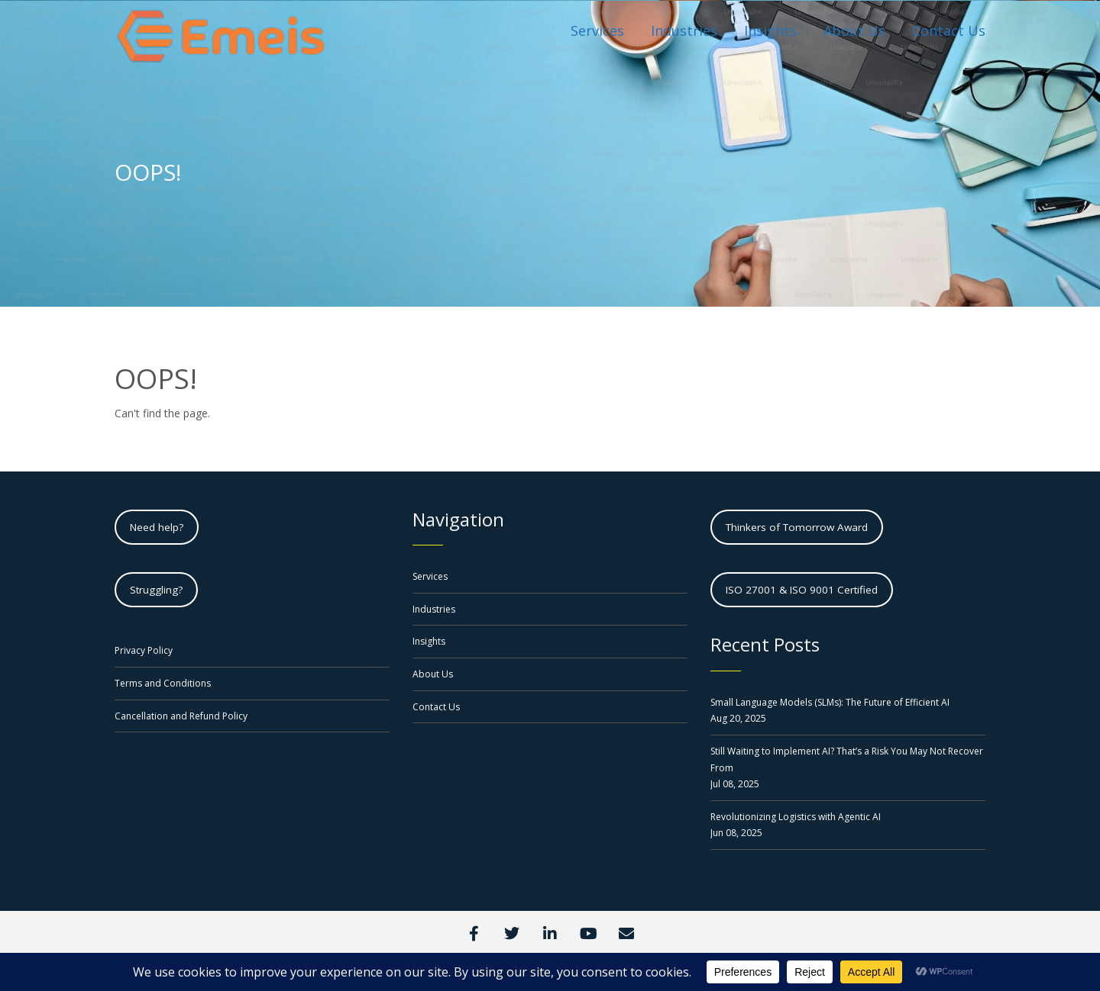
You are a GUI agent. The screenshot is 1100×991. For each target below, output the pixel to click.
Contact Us (436, 706)
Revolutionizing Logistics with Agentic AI (795, 816)
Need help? (156, 527)
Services (430, 576)
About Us (432, 674)
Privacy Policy (144, 650)
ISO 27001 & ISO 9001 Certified (802, 590)
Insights (428, 641)
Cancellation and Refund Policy (181, 715)
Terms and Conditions (163, 683)
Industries (433, 609)
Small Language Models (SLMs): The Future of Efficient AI (830, 702)
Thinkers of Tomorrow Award (797, 527)
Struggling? (156, 590)
